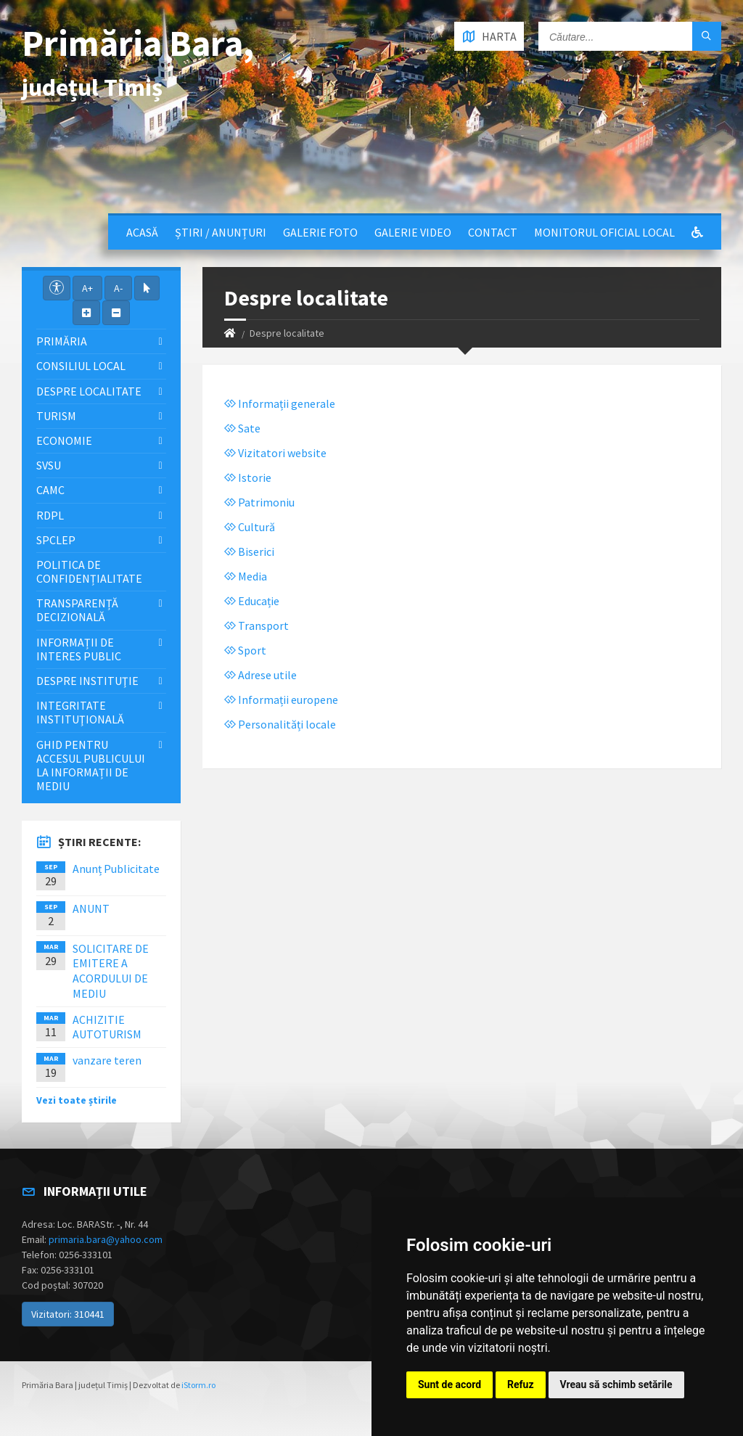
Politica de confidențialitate (89, 571)
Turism (56, 416)
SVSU (48, 465)
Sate (242, 428)
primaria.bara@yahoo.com (106, 1239)
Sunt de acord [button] (449, 1384)
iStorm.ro (198, 1384)
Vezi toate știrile (76, 1100)
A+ (87, 288)
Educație (251, 601)
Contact (492, 232)
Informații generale (279, 403)
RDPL (50, 515)
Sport (245, 650)
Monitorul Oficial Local (604, 232)
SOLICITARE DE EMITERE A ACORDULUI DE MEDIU (111, 971)
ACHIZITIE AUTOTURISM (107, 1027)
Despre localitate (88, 391)
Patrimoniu (259, 502)
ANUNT (91, 908)
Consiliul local (81, 365)
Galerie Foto (320, 232)
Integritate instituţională (80, 712)
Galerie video (412, 232)
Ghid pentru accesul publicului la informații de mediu (90, 765)
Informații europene (281, 699)
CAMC (50, 490)
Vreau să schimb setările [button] (616, 1384)
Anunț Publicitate (116, 868)
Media (245, 576)
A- (118, 288)
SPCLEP (55, 540)
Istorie (247, 477)
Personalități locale (280, 724)
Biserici (249, 551)
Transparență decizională (77, 610)
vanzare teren (107, 1060)
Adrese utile (260, 675)
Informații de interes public (78, 649)
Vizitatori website (275, 453)
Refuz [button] (520, 1384)
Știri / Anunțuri (220, 232)
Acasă (142, 232)
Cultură (249, 527)
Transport (256, 625)
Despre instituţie (87, 680)
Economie (64, 440)
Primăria (61, 341)
